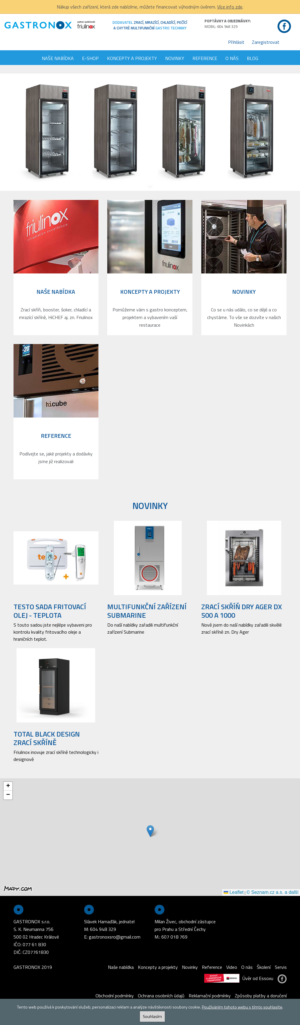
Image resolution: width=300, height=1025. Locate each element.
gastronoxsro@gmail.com (114, 936)
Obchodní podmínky (114, 995)
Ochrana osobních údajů (161, 995)
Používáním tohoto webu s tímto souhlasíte (242, 1007)
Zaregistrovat (265, 42)
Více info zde (229, 6)
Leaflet (234, 892)
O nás (232, 58)
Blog (252, 58)
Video (231, 967)
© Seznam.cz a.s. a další (273, 892)
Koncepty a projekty (132, 58)
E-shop (90, 58)
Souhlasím (152, 1016)
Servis (281, 967)
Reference (204, 58)
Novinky (174, 58)
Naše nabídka (58, 58)
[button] (150, 831)
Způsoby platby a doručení (261, 995)
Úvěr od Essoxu (238, 978)
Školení (264, 967)
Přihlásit (236, 42)
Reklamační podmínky (210, 995)
